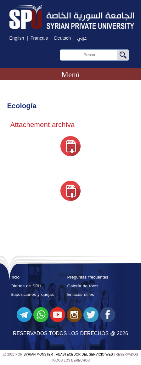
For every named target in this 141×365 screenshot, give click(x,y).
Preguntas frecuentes (87, 277)
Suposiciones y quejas (32, 294)
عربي (82, 38)
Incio (15, 277)
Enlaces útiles (80, 294)
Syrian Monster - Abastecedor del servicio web (68, 354)
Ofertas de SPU (25, 286)
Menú (70, 74)
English (16, 38)
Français (39, 38)
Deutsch (62, 38)
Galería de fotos (82, 286)
